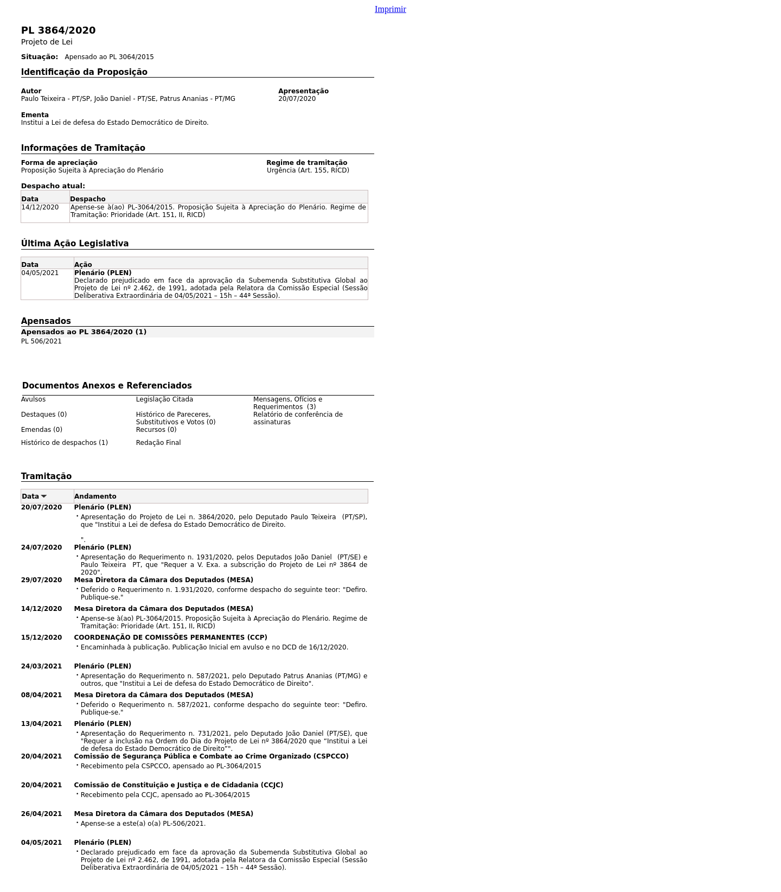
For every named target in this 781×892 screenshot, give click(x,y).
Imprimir (390, 9)
